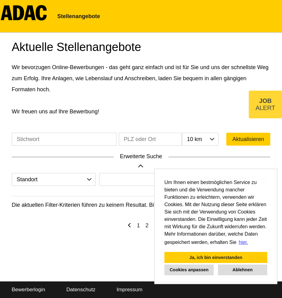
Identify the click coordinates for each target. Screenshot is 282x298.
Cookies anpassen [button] (189, 269)
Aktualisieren (248, 139)
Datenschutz (80, 289)
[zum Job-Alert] (265, 104)
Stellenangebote (78, 16)
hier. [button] (243, 242)
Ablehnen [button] (242, 269)
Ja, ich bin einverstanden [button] (215, 257)
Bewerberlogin (28, 289)
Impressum (130, 289)
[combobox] (200, 139)
